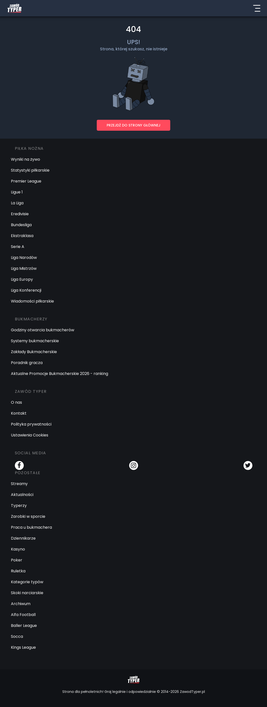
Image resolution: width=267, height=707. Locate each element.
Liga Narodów (24, 257)
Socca (17, 636)
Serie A (17, 246)
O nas (16, 402)
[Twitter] (247, 465)
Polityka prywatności (31, 424)
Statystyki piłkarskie (30, 170)
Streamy (19, 484)
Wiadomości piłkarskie (32, 301)
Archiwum (20, 604)
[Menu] (256, 8)
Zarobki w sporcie (28, 516)
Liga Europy (22, 279)
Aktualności (22, 494)
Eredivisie (20, 214)
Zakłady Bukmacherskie (34, 352)
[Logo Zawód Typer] (14, 8)
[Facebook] (19, 465)
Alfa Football (23, 614)
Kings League (23, 647)
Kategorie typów (27, 582)
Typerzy (19, 505)
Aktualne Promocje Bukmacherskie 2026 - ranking (59, 373)
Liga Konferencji (26, 290)
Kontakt (18, 413)
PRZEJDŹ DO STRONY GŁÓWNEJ (133, 125)
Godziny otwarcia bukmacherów (42, 330)
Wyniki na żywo (25, 159)
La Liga (17, 203)
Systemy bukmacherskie (35, 341)
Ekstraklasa (22, 236)
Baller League (24, 625)
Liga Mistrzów (24, 268)
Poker (16, 560)
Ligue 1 (17, 192)
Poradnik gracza (27, 363)
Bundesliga (21, 225)
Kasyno (18, 549)
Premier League (26, 181)
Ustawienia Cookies (29, 435)
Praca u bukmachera (31, 527)
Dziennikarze (23, 538)
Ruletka (18, 571)
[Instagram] (133, 465)
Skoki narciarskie (27, 593)
